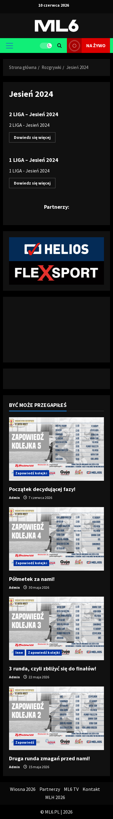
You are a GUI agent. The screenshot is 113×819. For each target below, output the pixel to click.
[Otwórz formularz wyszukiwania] (59, 45)
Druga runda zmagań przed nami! (49, 758)
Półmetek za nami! (32, 578)
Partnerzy (49, 789)
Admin (14, 497)
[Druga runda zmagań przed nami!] (56, 718)
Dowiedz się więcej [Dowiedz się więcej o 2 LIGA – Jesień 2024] (34, 138)
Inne (19, 652)
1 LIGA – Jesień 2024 (33, 159)
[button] (9, 45)
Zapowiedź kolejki (31, 473)
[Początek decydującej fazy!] (56, 449)
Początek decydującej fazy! (42, 489)
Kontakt (91, 789)
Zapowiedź (24, 742)
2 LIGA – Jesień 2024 (33, 114)
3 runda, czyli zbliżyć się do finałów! (52, 668)
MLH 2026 (55, 797)
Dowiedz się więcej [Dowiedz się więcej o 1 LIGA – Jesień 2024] (34, 184)
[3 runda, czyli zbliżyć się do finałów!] (56, 628)
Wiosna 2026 (23, 789)
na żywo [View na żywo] (86, 45)
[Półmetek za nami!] (56, 539)
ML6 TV (71, 789)
